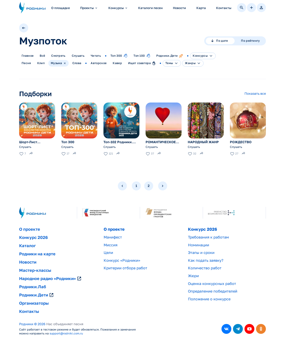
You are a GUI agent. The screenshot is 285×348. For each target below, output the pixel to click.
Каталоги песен (150, 8)
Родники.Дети (36, 295)
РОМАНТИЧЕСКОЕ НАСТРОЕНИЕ (161, 142)
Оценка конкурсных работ (212, 283)
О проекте (29, 229)
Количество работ (204, 268)
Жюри (193, 276)
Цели (108, 252)
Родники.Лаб (32, 286)
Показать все (255, 94)
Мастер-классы (35, 270)
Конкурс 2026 (33, 237)
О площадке (60, 8)
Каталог (27, 245)
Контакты (223, 8)
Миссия (110, 245)
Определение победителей (212, 291)
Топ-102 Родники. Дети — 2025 (118, 142)
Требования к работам (208, 237)
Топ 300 (67, 142)
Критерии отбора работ (125, 268)
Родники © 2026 (32, 324)
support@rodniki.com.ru (66, 333)
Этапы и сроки (201, 252)
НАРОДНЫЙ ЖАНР (203, 142)
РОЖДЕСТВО (240, 142)
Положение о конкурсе (209, 299)
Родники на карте (37, 253)
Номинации (198, 245)
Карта (201, 8)
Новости (179, 8)
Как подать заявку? (205, 260)
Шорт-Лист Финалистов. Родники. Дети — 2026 (33, 142)
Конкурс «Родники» (122, 260)
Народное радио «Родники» (50, 278)
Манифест (113, 237)
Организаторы (34, 303)
